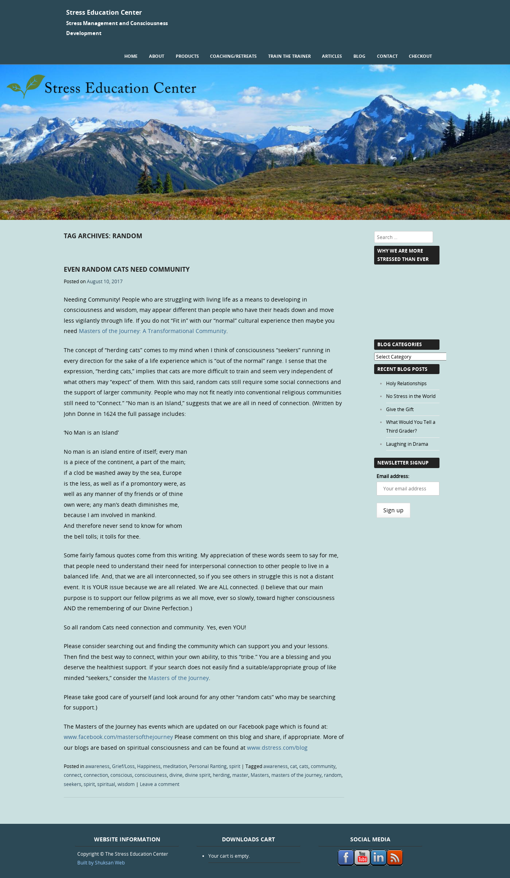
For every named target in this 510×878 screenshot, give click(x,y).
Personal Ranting (208, 766)
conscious (121, 775)
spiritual (106, 784)
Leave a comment (159, 784)
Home (130, 56)
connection (96, 775)
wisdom (126, 784)
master (240, 775)
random (332, 775)
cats (303, 766)
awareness (97, 766)
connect (72, 775)
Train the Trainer (289, 56)
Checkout (420, 56)
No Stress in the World (410, 396)
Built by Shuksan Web (101, 862)
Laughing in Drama (407, 444)
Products (187, 56)
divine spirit (197, 775)
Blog (359, 56)
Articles (332, 56)
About (156, 56)
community (323, 766)
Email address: (393, 476)
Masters (260, 775)
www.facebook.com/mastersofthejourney (118, 737)
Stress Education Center (104, 12)
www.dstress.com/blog (277, 747)
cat (293, 766)
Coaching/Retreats (233, 56)
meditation (175, 766)
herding (221, 775)
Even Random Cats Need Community (127, 269)
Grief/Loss (123, 766)
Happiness (149, 766)
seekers (72, 784)
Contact (387, 56)
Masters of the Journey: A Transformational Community (152, 331)
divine (175, 775)
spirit (234, 766)
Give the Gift (400, 409)
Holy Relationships (406, 383)
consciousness (151, 775)
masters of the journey (296, 775)
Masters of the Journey (178, 678)
